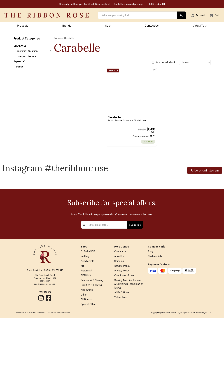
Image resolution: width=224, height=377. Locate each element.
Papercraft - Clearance (33, 52)
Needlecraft (87, 317)
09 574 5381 (158, 4)
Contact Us (152, 26)
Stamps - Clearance (27, 58)
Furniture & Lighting (91, 342)
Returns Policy (122, 322)
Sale (107, 26)
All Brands (86, 357)
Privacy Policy (121, 327)
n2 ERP (207, 372)
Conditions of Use (124, 332)
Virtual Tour (120, 355)
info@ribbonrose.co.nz (44, 339)
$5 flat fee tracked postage (128, 4)
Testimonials (155, 312)
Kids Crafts (87, 347)
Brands (66, 26)
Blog (150, 306)
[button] (196, 16)
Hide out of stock (164, 62)
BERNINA (86, 332)
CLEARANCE (20, 46)
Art (82, 322)
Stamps (19, 68)
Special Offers (88, 363)
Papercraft (19, 63)
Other (84, 353)
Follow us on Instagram (205, 171)
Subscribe (135, 280)
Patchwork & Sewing (92, 337)
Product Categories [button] (32, 39)
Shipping (119, 317)
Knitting (85, 312)
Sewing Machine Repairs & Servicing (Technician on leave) (128, 341)
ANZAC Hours (121, 350)
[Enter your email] (107, 280)
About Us (119, 312)
